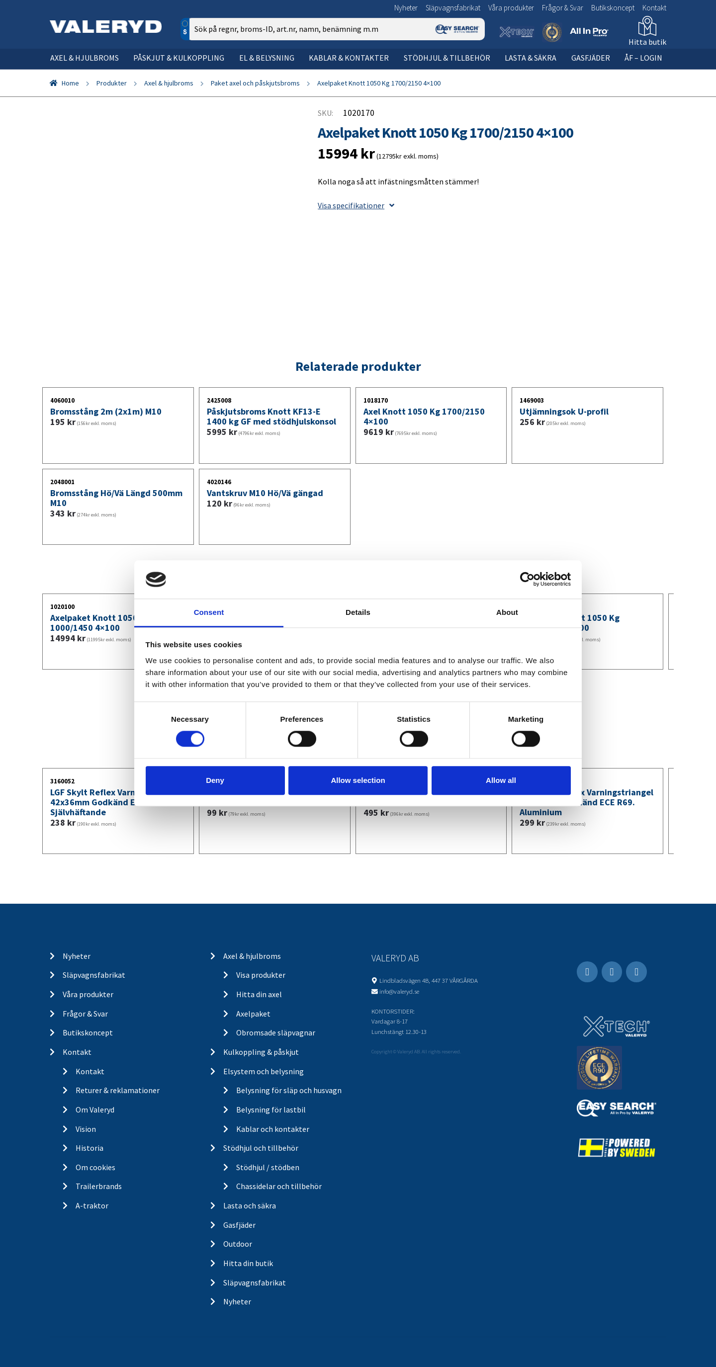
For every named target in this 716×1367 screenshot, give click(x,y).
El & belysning (266, 58)
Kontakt (654, 7)
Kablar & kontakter (349, 58)
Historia (89, 1148)
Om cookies (95, 1167)
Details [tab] (358, 612)
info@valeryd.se (399, 991)
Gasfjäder (590, 58)
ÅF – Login (643, 58)
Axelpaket (253, 1014)
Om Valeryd (95, 1109)
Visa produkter (260, 975)
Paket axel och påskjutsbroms (255, 83)
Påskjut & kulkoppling (178, 58)
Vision (86, 1129)
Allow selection (358, 780)
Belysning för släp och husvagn (289, 1090)
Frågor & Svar (562, 7)
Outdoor (237, 1244)
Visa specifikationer (356, 205)
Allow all (501, 780)
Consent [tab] (209, 612)
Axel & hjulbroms (84, 58)
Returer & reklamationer (118, 1090)
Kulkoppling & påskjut (261, 1052)
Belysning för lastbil (271, 1109)
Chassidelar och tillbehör (279, 1186)
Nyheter (406, 7)
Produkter (111, 83)
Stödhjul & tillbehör (447, 58)
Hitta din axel (259, 994)
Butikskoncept (612, 7)
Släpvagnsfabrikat (453, 7)
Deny (215, 780)
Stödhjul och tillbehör (260, 1148)
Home (70, 83)
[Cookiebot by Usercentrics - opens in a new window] (527, 579)
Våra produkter (511, 7)
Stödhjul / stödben (267, 1167)
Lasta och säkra (249, 1205)
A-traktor (92, 1205)
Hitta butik (647, 42)
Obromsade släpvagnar (275, 1032)
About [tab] (507, 612)
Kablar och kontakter (272, 1129)
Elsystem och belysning (263, 1071)
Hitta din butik (248, 1263)
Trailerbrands (99, 1186)
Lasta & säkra (530, 58)
